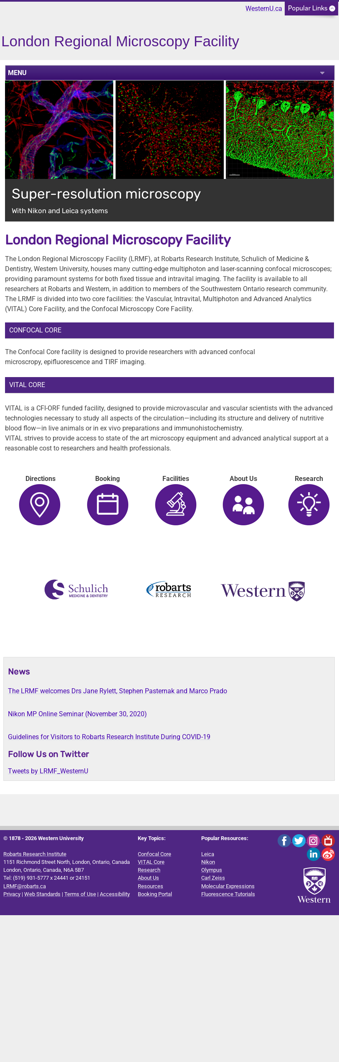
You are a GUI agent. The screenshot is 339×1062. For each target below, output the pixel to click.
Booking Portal (155, 894)
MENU (17, 73)
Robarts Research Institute (34, 854)
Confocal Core (154, 854)
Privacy (11, 894)
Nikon (208, 862)
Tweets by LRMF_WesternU (48, 771)
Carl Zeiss (213, 878)
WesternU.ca (263, 9)
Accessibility (115, 894)
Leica (207, 854)
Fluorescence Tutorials (228, 894)
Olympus (211, 870)
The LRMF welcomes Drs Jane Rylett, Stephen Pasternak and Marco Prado (117, 691)
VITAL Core (151, 862)
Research (149, 870)
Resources (150, 886)
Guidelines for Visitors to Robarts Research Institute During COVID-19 (109, 737)
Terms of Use (80, 894)
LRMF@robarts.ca (24, 886)
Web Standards (42, 894)
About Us (148, 878)
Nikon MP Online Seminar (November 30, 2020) (77, 714)
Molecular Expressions (228, 886)
